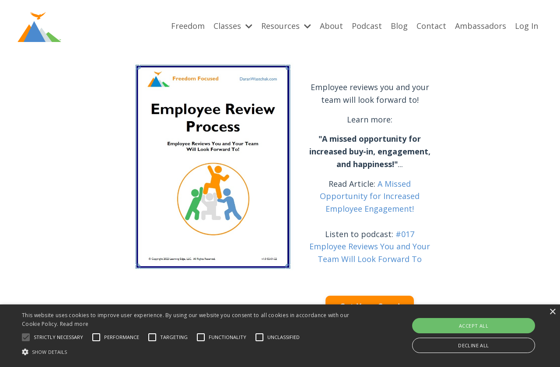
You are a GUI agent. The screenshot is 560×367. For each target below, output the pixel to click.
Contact (431, 26)
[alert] (280, 335)
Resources (286, 26)
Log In (526, 26)
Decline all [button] (473, 345)
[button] (26, 337)
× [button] (552, 312)
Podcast (367, 26)
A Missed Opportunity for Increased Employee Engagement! (370, 196)
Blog (399, 26)
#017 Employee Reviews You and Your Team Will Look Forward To (369, 246)
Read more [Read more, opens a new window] (74, 324)
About (331, 26)
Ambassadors (480, 26)
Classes (233, 26)
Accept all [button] (473, 325)
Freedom (188, 26)
